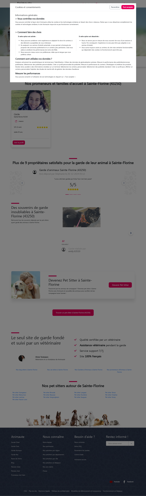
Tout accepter (128, 7)
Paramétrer (115, 7)
